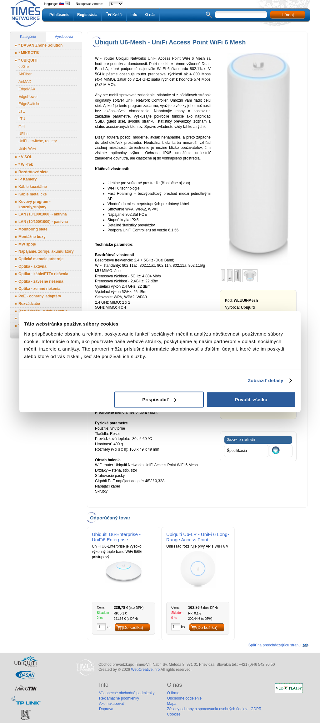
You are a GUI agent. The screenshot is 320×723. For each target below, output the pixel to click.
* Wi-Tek (25, 164)
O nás (150, 15)
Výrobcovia (64, 36)
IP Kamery (27, 179)
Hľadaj (288, 15)
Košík (114, 14)
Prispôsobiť (159, 399)
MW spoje (27, 244)
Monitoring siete (33, 229)
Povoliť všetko (251, 399)
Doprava (106, 709)
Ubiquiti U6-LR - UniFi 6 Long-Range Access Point (197, 537)
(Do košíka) (132, 627)
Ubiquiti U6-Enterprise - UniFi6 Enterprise (116, 537)
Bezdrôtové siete (33, 172)
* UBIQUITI (28, 60)
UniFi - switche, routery (37, 141)
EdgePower (28, 96)
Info (133, 15)
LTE (21, 111)
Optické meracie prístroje (40, 259)
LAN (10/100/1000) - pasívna (43, 222)
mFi (21, 126)
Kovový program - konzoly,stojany (34, 204)
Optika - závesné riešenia (40, 281)
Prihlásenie (59, 15)
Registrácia (87, 15)
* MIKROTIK (28, 53)
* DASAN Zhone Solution (40, 45)
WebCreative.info (145, 669)
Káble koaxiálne (32, 187)
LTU (21, 119)
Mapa (171, 703)
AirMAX (24, 81)
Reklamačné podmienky (119, 698)
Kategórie (28, 36)
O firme (173, 693)
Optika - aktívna (32, 266)
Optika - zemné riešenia (39, 288)
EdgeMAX (26, 89)
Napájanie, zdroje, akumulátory (46, 251)
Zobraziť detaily (265, 380)
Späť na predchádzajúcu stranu (274, 645)
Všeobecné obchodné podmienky (126, 693)
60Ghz (23, 66)
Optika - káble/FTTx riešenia (43, 274)
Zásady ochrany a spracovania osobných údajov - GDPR (214, 709)
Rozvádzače (29, 303)
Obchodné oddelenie (184, 698)
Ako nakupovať (111, 703)
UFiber (24, 134)
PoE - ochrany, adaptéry (39, 296)
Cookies (173, 714)
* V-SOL (25, 157)
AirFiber (25, 74)
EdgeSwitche (29, 104)
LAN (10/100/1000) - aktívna (42, 214)
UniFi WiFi (27, 148)
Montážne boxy (32, 237)
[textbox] (241, 14)
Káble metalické (32, 194)
